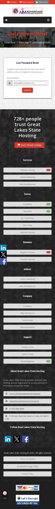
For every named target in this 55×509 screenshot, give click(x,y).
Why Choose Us (27, 313)
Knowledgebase (27, 361)
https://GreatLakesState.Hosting (23, 393)
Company (27, 306)
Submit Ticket (27, 354)
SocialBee (27, 204)
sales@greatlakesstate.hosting (22, 401)
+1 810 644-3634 (15, 408)
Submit (27, 90)
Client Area (42, 2)
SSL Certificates (27, 218)
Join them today (29, 145)
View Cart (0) (26, 2)
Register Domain (27, 252)
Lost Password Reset (41, 42)
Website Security (27, 232)
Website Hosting (27, 170)
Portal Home (10, 42)
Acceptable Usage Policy (27, 466)
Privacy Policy (27, 474)
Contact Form (28, 347)
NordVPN (27, 211)
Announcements (27, 327)
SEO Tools (27, 225)
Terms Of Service (27, 459)
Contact (12, 2)
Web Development (27, 184)
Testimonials (27, 320)
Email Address (13, 78)
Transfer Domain (27, 259)
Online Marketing (27, 177)
